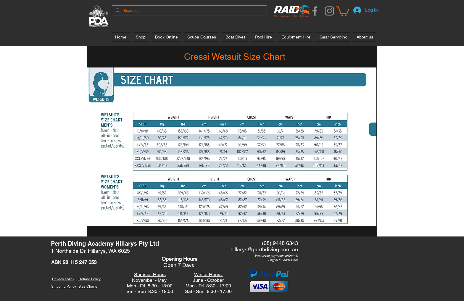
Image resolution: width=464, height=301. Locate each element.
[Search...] (188, 11)
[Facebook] (315, 11)
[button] (342, 10)
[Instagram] (329, 11)
